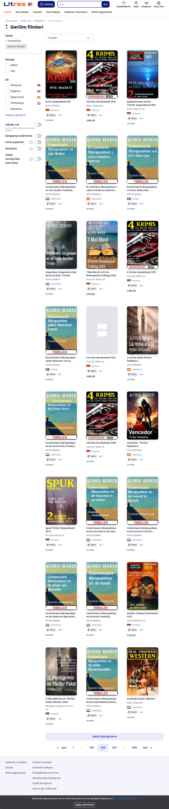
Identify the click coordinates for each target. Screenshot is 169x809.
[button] (61, 748)
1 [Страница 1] (73, 747)
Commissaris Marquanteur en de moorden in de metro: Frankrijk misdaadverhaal (102, 530)
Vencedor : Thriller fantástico (137, 444)
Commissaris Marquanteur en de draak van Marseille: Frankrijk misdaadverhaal (61, 615)
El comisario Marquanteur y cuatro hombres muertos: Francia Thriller (102, 188)
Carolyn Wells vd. (136, 276)
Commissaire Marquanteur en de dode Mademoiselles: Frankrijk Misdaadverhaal (101, 700)
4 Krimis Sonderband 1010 (101, 101)
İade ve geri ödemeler (44, 788)
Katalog (46, 4)
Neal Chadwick (135, 702)
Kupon (7, 12)
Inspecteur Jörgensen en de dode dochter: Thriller (61, 274)
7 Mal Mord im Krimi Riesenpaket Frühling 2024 (101, 274)
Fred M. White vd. (95, 279)
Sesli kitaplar (53, 12)
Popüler (37, 12)
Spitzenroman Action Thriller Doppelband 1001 (141, 103)
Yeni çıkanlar (22, 12)
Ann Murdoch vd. (55, 535)
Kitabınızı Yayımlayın (76, 12)
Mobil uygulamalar (102, 12)
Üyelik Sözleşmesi (42, 783)
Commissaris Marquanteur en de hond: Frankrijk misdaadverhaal (101, 615)
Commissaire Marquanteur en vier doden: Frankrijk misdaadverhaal (61, 188)
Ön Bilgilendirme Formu (45, 772)
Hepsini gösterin (15, 115)
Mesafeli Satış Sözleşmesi (46, 778)
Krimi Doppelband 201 (58, 101)
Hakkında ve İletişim (16, 762)
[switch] (38, 125)
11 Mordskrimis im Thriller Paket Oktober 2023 (60, 700)
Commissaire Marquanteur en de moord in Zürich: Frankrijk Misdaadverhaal (142, 530)
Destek (9, 767)
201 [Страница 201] (114, 747)
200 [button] (103, 747)
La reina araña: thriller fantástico (139, 359)
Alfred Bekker (53, 194)
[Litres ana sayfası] (18, 4)
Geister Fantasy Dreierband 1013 (142, 615)
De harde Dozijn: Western (141, 698)
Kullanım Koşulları (42, 762)
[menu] (69, 38)
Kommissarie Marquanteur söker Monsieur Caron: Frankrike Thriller (61, 359)
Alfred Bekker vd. (136, 620)
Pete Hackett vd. (136, 108)
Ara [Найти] (105, 4)
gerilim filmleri (16, 46)
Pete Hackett (53, 105)
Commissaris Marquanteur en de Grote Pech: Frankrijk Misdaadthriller (61, 444)
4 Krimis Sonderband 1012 (101, 357)
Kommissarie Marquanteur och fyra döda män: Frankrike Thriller (142, 188)
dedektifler (13, 41)
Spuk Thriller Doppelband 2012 (60, 530)
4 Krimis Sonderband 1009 (101, 442)
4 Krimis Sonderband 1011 (141, 272)
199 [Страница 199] (91, 747)
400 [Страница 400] (134, 747)
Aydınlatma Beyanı (42, 767)
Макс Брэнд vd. (95, 105)
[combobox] (79, 4)
